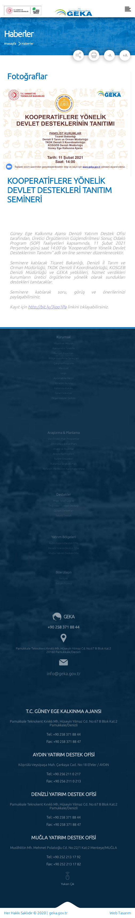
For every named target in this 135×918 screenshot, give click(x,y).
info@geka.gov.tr (63, 659)
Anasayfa (10, 43)
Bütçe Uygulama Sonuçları (63, 354)
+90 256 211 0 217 (67, 774)
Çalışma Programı (63, 358)
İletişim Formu (63, 577)
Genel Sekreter (63, 384)
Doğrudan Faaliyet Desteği (63, 500)
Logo (63, 367)
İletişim (63, 573)
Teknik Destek (63, 509)
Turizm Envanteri (63, 452)
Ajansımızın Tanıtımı (63, 345)
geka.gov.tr (58, 913)
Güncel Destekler (63, 504)
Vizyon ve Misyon (63, 340)
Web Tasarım (120, 913)
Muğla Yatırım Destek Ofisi (63, 547)
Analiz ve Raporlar (63, 443)
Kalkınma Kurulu (63, 380)
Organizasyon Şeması (63, 389)
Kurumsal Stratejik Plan (63, 457)
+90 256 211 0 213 (67, 781)
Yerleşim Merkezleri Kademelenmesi (63, 461)
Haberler (27, 43)
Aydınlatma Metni (64, 371)
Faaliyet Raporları (63, 349)
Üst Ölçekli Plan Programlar (63, 435)
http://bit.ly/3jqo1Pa (47, 316)
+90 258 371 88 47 (67, 741)
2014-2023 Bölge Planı (63, 439)
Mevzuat (63, 363)
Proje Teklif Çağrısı (63, 495)
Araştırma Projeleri (63, 448)
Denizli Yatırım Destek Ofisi (63, 542)
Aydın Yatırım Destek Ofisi (63, 538)
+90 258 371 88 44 (63, 621)
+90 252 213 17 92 (67, 857)
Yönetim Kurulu (63, 376)
